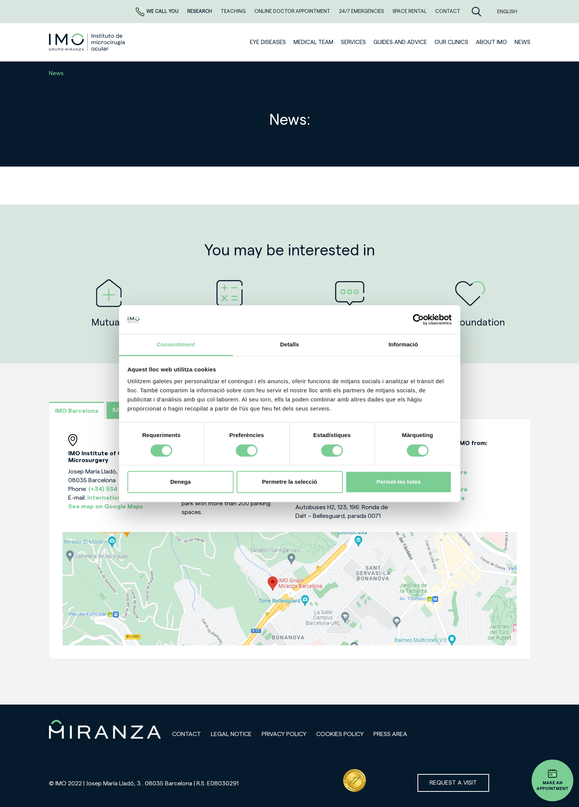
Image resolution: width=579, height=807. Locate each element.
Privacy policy (284, 734)
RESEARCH (200, 11)
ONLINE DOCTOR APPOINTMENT (292, 11)
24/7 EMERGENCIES (362, 11)
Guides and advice (400, 42)
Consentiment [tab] (176, 344)
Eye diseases (268, 42)
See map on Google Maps (105, 506)
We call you (158, 11)
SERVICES (353, 42)
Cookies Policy (340, 734)
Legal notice (231, 734)
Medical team (313, 42)
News (522, 42)
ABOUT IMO (491, 42)
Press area (390, 734)
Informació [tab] (403, 344)
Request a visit (453, 783)
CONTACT (447, 11)
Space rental (410, 11)
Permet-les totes (399, 482)
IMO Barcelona (76, 411)
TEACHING (234, 11)
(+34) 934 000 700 (116, 489)
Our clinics (451, 42)
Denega (180, 482)
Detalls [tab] (289, 344)
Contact (186, 734)
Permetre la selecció (289, 482)
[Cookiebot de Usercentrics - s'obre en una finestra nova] (418, 319)
